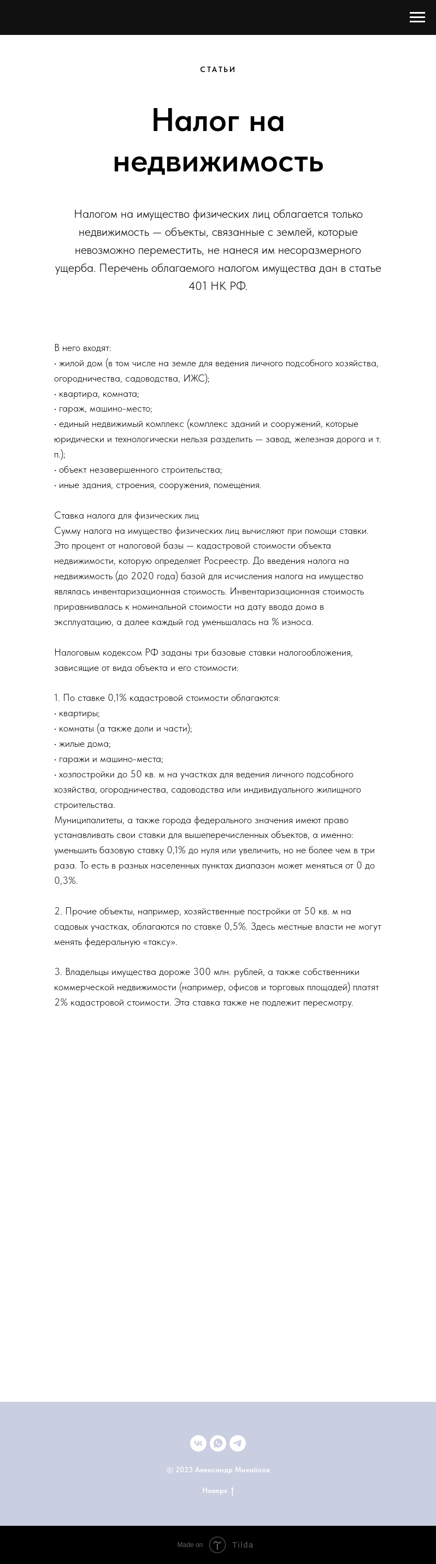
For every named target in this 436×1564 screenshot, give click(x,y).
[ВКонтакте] (198, 1443)
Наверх (218, 1491)
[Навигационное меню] (417, 17)
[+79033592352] (218, 1443)
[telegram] (237, 1443)
